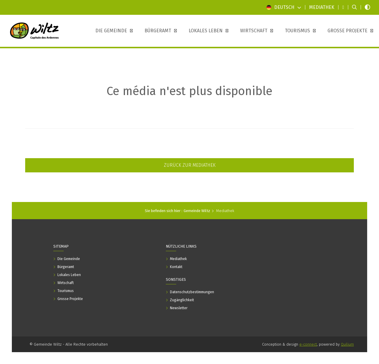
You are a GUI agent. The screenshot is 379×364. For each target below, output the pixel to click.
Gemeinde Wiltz (197, 211)
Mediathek (225, 211)
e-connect (308, 344)
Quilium (347, 344)
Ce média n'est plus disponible (189, 91)
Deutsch (283, 7)
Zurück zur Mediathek (190, 165)
